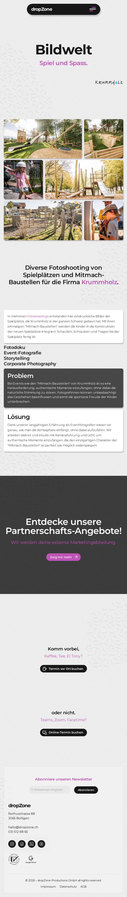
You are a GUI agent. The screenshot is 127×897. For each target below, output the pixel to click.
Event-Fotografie (22, 353)
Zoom (59, 720)
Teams (46, 720)
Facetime (76, 720)
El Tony (74, 656)
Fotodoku (14, 347)
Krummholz (99, 282)
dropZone (41, 9)
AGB (84, 886)
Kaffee (50, 656)
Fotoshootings (38, 316)
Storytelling (17, 358)
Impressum (48, 886)
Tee (61, 656)
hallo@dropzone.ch (23, 827)
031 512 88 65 (18, 832)
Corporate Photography (30, 363)
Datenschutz (68, 886)
